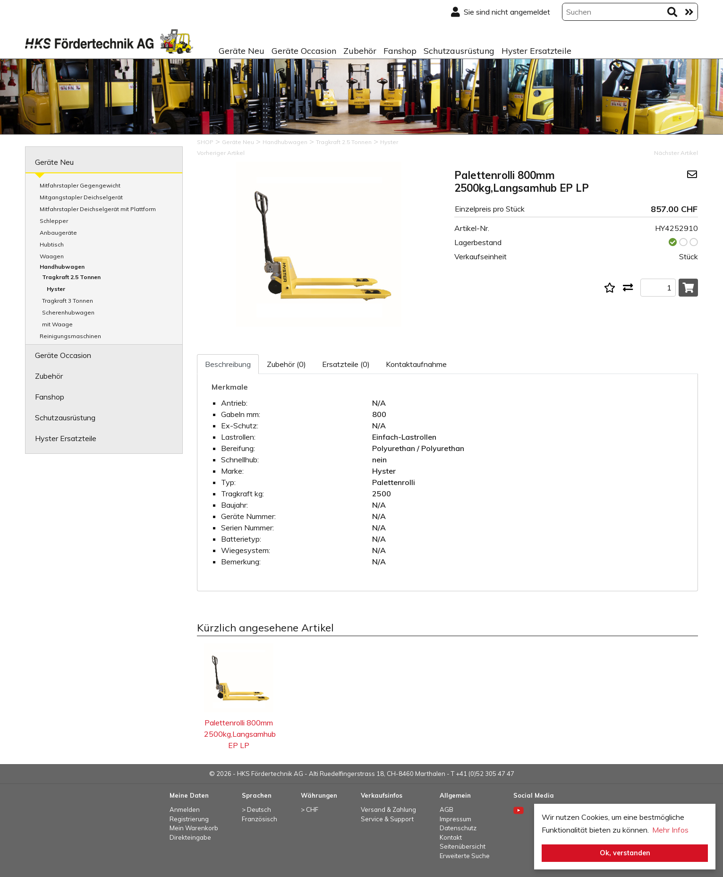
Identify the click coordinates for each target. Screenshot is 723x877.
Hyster (56, 288)
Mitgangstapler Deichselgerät (81, 197)
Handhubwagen (62, 266)
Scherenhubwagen (68, 312)
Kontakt (451, 837)
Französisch (259, 819)
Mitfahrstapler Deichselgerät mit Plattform (98, 209)
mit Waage (57, 324)
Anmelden (185, 809)
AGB (446, 809)
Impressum (455, 819)
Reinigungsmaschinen (70, 336)
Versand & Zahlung (388, 809)
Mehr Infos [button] (670, 829)
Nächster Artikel (676, 152)
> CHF (309, 809)
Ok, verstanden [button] (625, 853)
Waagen (52, 256)
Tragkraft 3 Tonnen (67, 300)
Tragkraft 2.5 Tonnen (71, 277)
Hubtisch (52, 244)
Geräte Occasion (304, 50)
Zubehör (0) (286, 364)
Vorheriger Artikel (221, 152)
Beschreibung (228, 364)
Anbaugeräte (58, 232)
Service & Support (387, 819)
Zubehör (359, 50)
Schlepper (54, 220)
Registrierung (189, 819)
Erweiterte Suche (465, 856)
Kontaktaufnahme (416, 364)
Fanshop (400, 50)
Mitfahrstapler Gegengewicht (80, 185)
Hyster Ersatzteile (536, 50)
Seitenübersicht (462, 846)
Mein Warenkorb (194, 828)
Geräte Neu (241, 50)
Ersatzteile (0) (346, 364)
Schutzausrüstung (459, 50)
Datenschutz (458, 828)
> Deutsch (256, 809)
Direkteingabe (190, 837)
